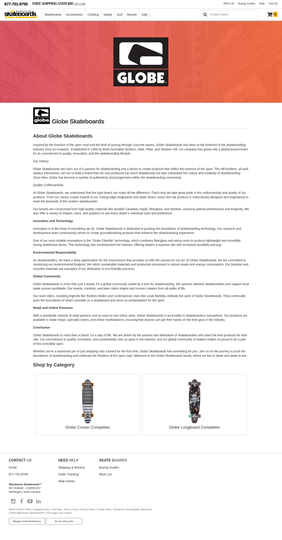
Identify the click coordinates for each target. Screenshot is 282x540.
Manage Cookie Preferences (27, 521)
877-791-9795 (16, 4)
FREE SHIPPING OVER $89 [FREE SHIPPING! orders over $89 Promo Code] (58, 4)
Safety (107, 14)
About (12, 509)
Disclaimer (119, 509)
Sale (144, 14)
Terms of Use (71, 509)
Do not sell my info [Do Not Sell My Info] (64, 521)
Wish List (228, 3)
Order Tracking (68, 474)
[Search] (229, 14)
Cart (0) (273, 3)
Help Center (66, 481)
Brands (132, 14)
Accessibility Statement (139, 509)
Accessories (74, 14)
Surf (119, 14)
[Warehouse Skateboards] (23, 14)
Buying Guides (246, 3)
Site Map (56, 509)
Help (262, 3)
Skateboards (53, 14)
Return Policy (24, 509)
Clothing (93, 14)
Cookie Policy (104, 509)
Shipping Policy (41, 509)
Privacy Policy (87, 509)
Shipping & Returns (71, 467)
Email (13, 467)
